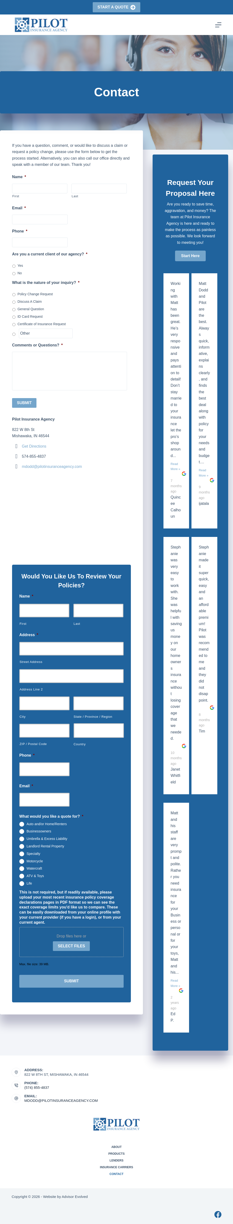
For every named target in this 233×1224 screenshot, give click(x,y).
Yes (20, 265)
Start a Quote (116, 7)
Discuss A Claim (29, 301)
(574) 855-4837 (36, 1087)
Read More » (175, 466)
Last (75, 196)
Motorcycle (35, 859)
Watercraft (34, 866)
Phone (19, 231)
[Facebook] (217, 1214)
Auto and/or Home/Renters (47, 821)
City (23, 714)
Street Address (31, 659)
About (116, 1147)
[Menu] (218, 25)
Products (116, 1153)
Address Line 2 (31, 687)
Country (80, 742)
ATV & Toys (35, 873)
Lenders (116, 1160)
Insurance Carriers (116, 1167)
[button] (190, 256)
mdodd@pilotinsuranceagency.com (52, 464)
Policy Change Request (35, 294)
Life (29, 881)
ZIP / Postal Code (33, 742)
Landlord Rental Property (45, 844)
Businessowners (39, 829)
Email (19, 208)
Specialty (33, 851)
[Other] (45, 333)
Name (19, 177)
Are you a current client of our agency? (49, 254)
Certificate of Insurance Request (41, 324)
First (15, 196)
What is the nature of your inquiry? (45, 283)
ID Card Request (29, 316)
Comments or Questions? (37, 345)
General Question (30, 309)
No (19, 273)
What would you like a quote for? (51, 814)
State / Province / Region (93, 714)
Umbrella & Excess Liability (47, 836)
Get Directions (34, 444)
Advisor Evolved (75, 1197)
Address (28, 632)
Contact (117, 1174)
